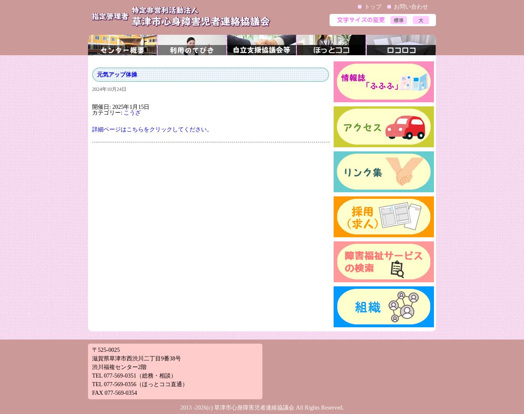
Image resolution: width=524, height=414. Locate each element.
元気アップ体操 (117, 75)
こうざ (132, 113)
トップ (373, 7)
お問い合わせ (411, 7)
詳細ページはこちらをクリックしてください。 (152, 129)
